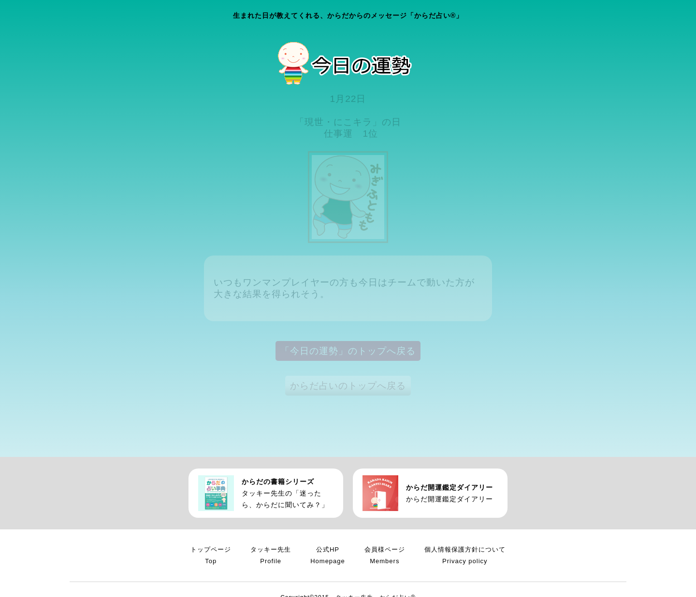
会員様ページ (384, 556)
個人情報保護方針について (465, 556)
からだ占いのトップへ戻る (348, 386)
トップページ (210, 556)
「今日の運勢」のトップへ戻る (348, 351)
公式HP (327, 556)
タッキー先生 (270, 556)
